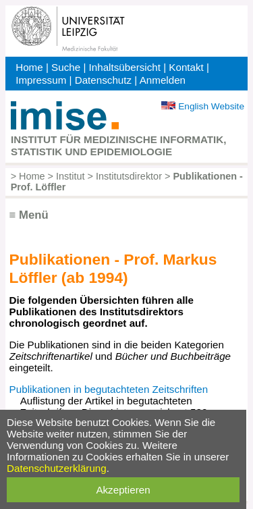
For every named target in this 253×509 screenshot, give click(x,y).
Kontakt (186, 67)
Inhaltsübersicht (125, 67)
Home (29, 67)
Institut (70, 176)
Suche (65, 67)
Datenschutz (103, 80)
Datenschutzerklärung (57, 468)
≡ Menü (29, 215)
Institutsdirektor (129, 176)
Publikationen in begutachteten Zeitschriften (108, 389)
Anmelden (163, 80)
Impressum (41, 80)
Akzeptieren (123, 489)
